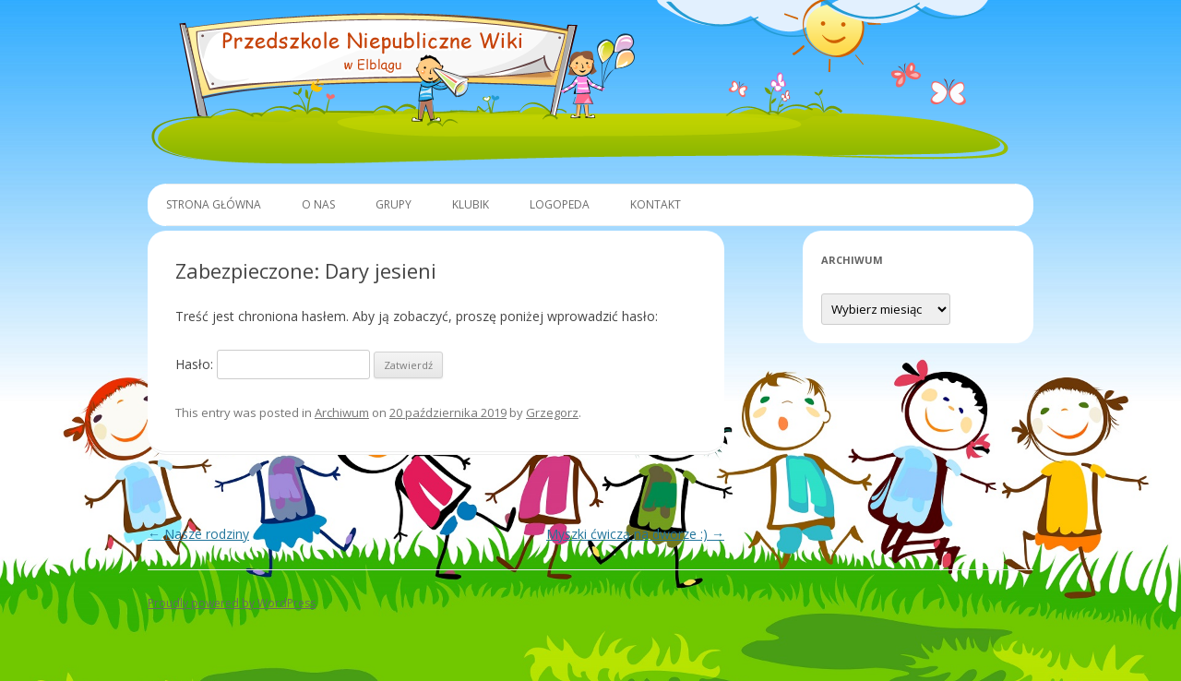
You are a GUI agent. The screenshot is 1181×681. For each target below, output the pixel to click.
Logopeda (560, 204)
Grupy (394, 204)
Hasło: (272, 364)
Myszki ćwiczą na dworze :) (635, 534)
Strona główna (213, 204)
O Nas (318, 204)
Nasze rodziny (198, 534)
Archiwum (342, 412)
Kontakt (655, 204)
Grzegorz (552, 412)
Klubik (470, 204)
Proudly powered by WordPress (232, 603)
